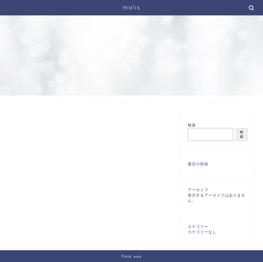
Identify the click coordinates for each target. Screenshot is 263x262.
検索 (192, 125)
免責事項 (98, 101)
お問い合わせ (223, 101)
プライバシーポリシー (140, 101)
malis (131, 7)
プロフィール (65, 101)
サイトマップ (185, 101)
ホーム (33, 101)
